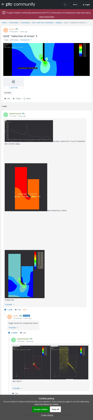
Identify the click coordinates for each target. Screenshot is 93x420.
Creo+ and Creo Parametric (42, 22)
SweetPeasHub (15, 113)
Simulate (7, 93)
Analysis (59, 22)
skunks (11, 29)
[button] (2, 5)
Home (4, 22)
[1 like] (25, 310)
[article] (46, 212)
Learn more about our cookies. (46, 404)
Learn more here (46, 16)
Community (13, 22)
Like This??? (17, 381)
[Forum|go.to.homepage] (20, 4)
